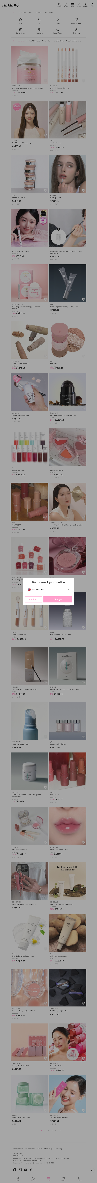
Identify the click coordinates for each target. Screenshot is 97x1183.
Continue (33, 599)
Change (58, 599)
